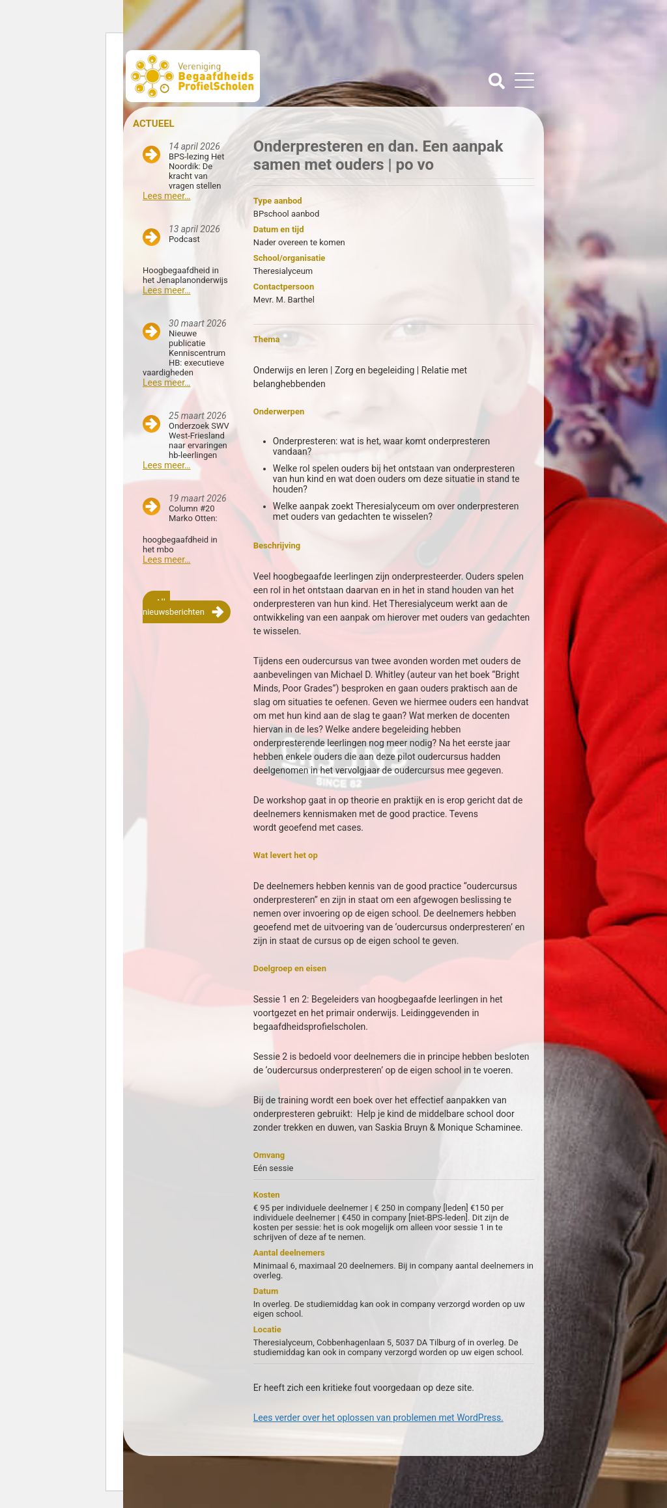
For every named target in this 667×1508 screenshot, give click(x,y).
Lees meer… (166, 196)
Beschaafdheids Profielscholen (231, 76)
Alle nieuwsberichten (174, 607)
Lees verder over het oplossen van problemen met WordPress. (378, 1417)
